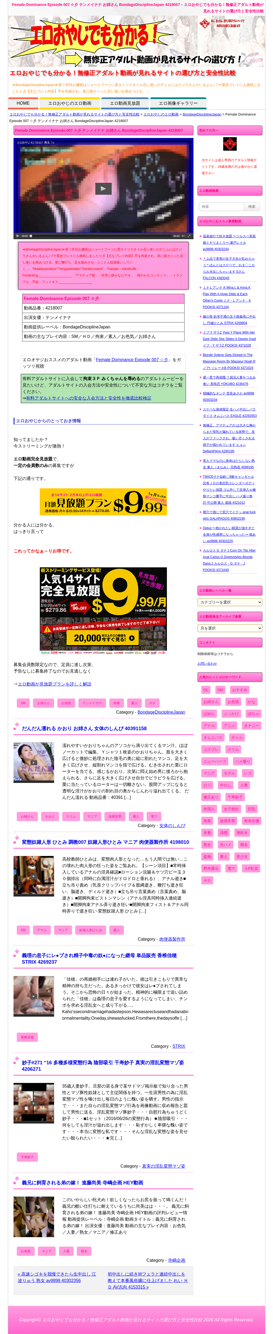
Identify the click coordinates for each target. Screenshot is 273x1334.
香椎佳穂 (27, 1037)
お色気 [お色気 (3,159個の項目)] (233, 702)
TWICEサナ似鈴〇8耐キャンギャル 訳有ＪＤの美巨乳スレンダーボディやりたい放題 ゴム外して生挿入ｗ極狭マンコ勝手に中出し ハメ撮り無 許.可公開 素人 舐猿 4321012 (229, 490)
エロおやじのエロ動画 (69, 103)
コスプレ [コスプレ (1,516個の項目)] (211, 749)
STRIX (178, 1046)
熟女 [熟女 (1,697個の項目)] (207, 844)
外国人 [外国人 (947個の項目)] (209, 809)
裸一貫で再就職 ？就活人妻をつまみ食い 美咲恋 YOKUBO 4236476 (229, 381)
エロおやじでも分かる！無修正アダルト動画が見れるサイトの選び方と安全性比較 (74, 114)
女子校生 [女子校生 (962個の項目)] (231, 809)
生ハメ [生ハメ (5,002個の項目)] (225, 844)
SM (23, 703)
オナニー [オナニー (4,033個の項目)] (251, 725)
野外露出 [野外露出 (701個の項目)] (211, 868)
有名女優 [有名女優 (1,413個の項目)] (251, 821)
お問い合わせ (207, 664)
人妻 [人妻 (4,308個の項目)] (244, 785)
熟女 (84, 1251)
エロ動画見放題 (125, 103)
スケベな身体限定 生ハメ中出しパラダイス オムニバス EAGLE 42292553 (230, 412)
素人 (134, 703)
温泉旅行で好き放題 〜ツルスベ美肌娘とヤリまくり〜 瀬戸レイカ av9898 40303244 (229, 242)
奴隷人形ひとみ (90, 930)
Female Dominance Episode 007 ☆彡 (132, 359)
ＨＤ (152, 703)
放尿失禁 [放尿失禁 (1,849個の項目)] (227, 821)
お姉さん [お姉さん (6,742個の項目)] (211, 702)
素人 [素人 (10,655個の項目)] (224, 856)
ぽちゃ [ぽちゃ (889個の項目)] (253, 714)
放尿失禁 (114, 816)
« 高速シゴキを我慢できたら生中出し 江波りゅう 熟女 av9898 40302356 (57, 1277)
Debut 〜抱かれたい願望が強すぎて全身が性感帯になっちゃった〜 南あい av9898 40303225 (229, 534)
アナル (42, 930)
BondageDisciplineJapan (202, 114)
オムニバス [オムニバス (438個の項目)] (212, 737)
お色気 (66, 703)
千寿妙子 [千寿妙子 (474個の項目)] (235, 797)
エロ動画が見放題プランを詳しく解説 (54, 684)
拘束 (116, 703)
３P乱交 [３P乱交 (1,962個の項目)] (251, 868)
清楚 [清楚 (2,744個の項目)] (224, 833)
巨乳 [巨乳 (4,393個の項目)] (251, 809)
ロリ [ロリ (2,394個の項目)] (207, 785)
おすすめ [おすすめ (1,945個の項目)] (239, 690)
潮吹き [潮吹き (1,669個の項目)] (242, 833)
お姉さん (43, 703)
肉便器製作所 (172, 939)
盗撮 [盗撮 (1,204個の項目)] (207, 856)
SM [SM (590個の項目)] (220, 690)
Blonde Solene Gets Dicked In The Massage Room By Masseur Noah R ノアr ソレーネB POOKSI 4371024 (229, 361)
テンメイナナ (92, 703)
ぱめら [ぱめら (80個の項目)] (209, 714)
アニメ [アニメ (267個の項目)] (229, 725)
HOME (23, 103)
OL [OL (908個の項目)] (206, 690)
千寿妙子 (27, 1157)
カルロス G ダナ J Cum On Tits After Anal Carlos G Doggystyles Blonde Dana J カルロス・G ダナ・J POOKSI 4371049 (229, 560)
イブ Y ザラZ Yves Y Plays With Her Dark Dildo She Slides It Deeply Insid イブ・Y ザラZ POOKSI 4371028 (229, 339)
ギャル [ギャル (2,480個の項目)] (237, 737)
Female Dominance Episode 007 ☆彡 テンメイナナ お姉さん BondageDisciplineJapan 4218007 (99, 130)
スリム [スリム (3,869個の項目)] (233, 749)
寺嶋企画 (176, 1260)
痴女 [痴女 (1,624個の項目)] (244, 844)
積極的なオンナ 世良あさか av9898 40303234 (228, 396)
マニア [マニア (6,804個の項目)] (209, 773)
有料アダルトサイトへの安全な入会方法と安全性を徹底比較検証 (89, 398)
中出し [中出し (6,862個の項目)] (225, 785)
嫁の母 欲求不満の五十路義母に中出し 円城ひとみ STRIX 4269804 (229, 320)
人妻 (66, 1251)
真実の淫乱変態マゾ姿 (163, 1166)
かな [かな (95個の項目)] (251, 702)
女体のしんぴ (172, 825)
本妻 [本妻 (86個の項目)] (207, 833)
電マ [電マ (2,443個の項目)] (231, 868)
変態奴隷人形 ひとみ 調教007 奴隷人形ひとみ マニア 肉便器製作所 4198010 (105, 842)
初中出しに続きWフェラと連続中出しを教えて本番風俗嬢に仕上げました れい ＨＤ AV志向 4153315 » (148, 1280)
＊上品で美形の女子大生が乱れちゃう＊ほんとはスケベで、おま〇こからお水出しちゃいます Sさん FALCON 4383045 (229, 268)
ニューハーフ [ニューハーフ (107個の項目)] (214, 761)
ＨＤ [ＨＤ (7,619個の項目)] (207, 880)
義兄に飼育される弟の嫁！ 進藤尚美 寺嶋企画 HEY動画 (82, 1182)
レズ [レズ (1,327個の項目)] (248, 773)
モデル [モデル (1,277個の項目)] (229, 773)
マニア (92, 816)
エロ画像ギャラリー (178, 103)
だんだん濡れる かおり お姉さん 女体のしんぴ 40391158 (84, 728)
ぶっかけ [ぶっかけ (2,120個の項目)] (231, 714)
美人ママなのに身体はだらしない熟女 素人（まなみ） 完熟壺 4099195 (229, 464)
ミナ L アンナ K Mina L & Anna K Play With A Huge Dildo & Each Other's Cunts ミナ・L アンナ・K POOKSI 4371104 (227, 297)
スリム (71, 816)
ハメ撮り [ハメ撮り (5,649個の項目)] (242, 761)
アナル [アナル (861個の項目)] (209, 725)
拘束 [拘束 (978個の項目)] (207, 821)
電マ (154, 816)
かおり (50, 816)
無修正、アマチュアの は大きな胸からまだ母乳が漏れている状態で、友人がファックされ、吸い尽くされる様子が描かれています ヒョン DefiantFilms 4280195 (229, 438)
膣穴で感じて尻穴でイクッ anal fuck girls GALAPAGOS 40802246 (229, 515)
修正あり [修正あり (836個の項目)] (211, 797)
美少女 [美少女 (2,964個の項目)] (242, 856)
